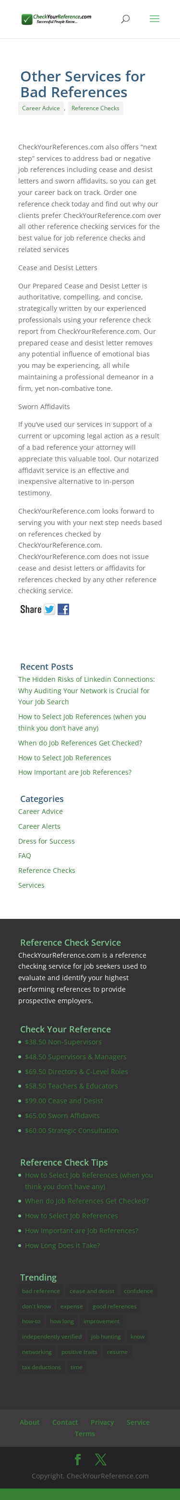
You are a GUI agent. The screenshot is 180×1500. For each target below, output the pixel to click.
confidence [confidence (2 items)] (138, 1291)
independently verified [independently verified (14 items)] (52, 1336)
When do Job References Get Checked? (80, 742)
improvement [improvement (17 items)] (102, 1321)
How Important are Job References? (75, 772)
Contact (65, 1422)
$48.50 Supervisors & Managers (76, 1056)
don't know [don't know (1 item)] (36, 1306)
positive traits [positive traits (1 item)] (79, 1352)
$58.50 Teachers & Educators (71, 1085)
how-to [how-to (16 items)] (31, 1321)
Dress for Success (46, 841)
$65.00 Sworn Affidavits (62, 1115)
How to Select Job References (64, 757)
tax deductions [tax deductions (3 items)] (41, 1367)
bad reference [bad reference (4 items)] (41, 1291)
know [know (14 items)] (137, 1336)
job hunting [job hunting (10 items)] (106, 1336)
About (30, 1422)
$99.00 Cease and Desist (64, 1100)
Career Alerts (39, 826)
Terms (85, 1433)
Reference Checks (96, 108)
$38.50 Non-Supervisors (63, 1041)
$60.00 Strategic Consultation (72, 1130)
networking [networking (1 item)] (37, 1352)
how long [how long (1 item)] (62, 1321)
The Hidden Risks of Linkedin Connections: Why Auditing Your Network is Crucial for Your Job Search (86, 691)
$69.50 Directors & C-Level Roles (76, 1071)
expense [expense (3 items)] (71, 1306)
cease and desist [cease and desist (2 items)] (92, 1291)
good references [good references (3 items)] (115, 1306)
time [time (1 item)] (77, 1367)
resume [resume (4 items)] (117, 1352)
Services (31, 885)
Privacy (102, 1422)
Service (138, 1422)
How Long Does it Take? (62, 1245)
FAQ (24, 855)
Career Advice (41, 108)
